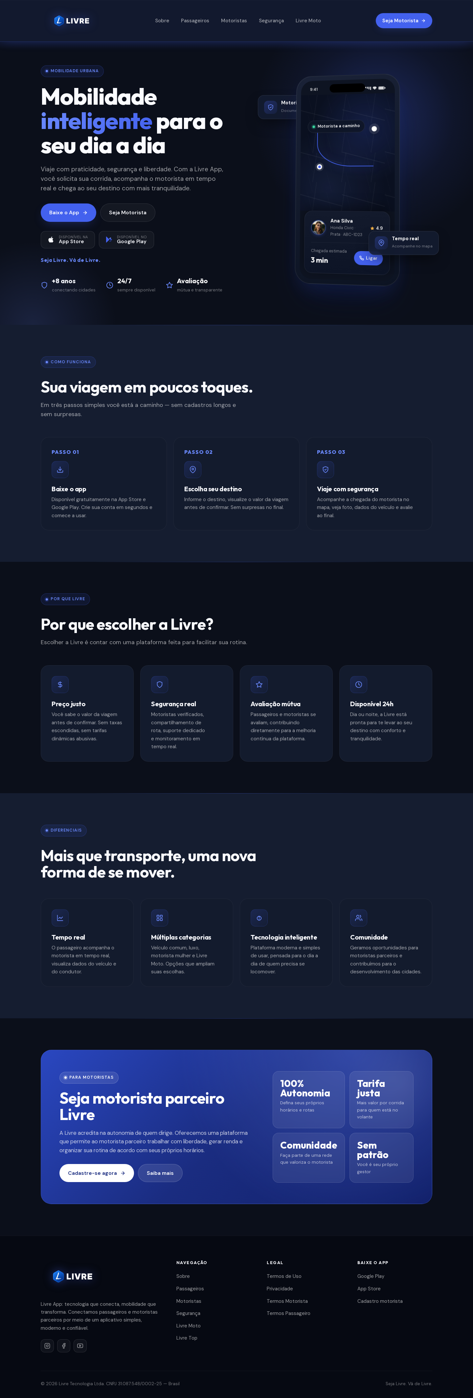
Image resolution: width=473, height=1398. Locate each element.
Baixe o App (68, 212)
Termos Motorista (287, 1301)
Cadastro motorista (380, 1301)
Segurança (271, 20)
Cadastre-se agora (96, 1173)
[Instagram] (47, 1345)
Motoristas (234, 20)
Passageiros (195, 20)
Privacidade (280, 1288)
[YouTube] (80, 1345)
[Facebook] (63, 1345)
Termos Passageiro (288, 1313)
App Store (369, 1288)
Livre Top (186, 1338)
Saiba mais (160, 1173)
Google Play (370, 1276)
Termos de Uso (284, 1276)
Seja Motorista (404, 20)
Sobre (162, 20)
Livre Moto (308, 20)
